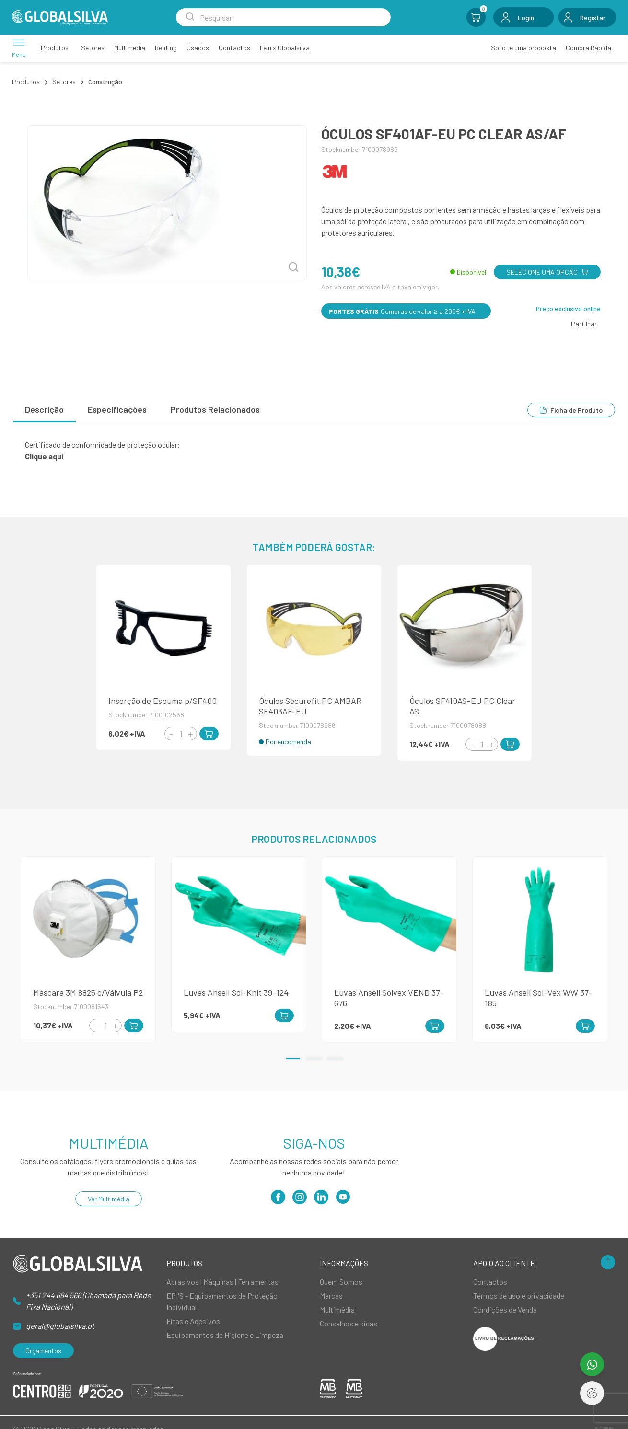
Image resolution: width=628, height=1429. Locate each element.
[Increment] (190, 734)
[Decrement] (171, 734)
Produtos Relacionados (215, 409)
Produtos (26, 82)
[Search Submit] (190, 17)
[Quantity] (181, 733)
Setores (64, 82)
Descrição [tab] (44, 409)
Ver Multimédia (108, 1199)
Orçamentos (43, 1351)
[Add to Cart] (209, 733)
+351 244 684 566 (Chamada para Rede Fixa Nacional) (88, 1301)
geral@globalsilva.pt (60, 1325)
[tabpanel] (314, 450)
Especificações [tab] (117, 409)
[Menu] (19, 47)
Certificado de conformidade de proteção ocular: (102, 444)
